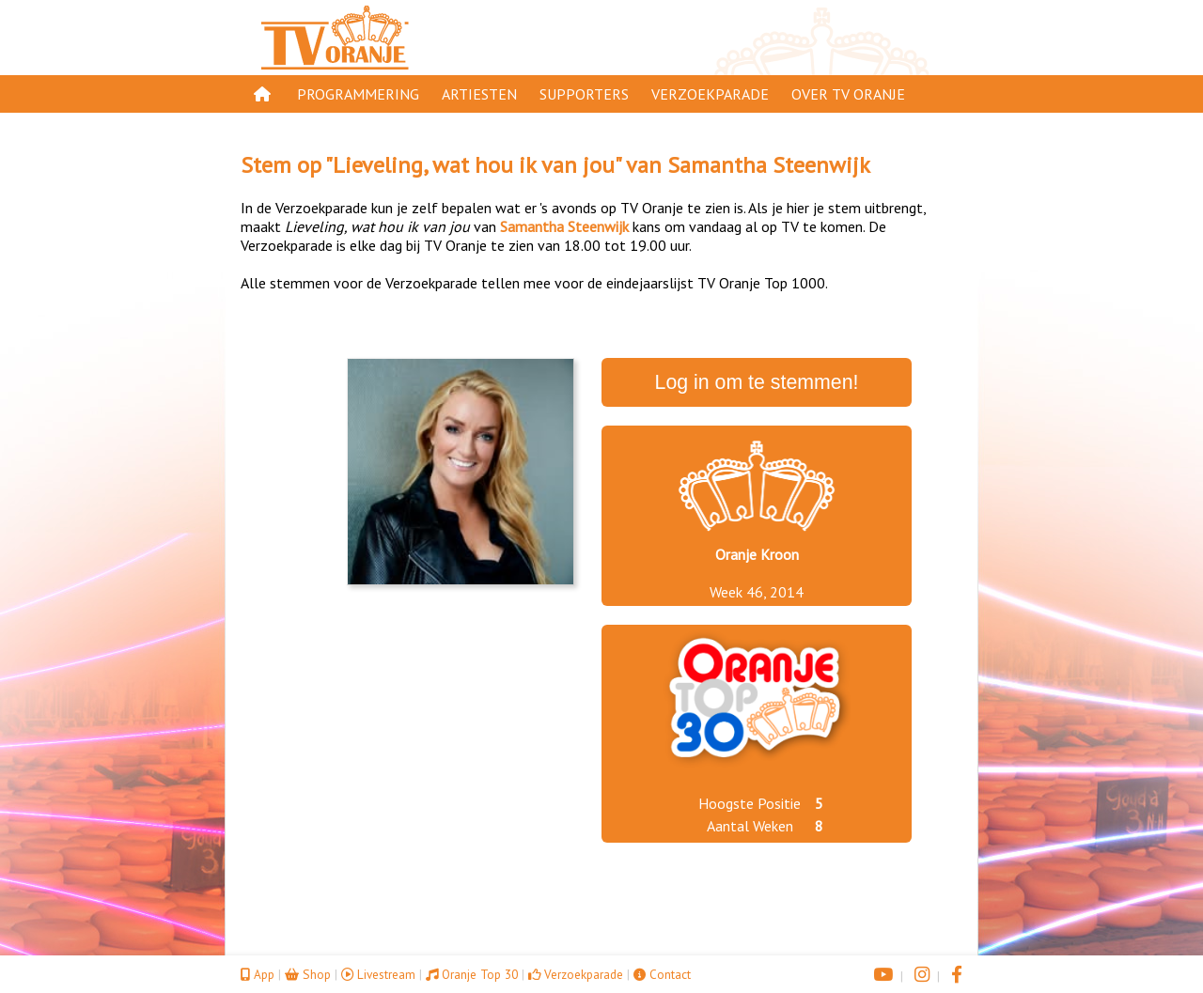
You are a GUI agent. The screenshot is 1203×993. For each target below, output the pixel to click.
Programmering (358, 94)
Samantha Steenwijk (768, 164)
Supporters (584, 94)
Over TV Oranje (848, 94)
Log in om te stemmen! (757, 382)
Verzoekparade (710, 94)
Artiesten (479, 94)
